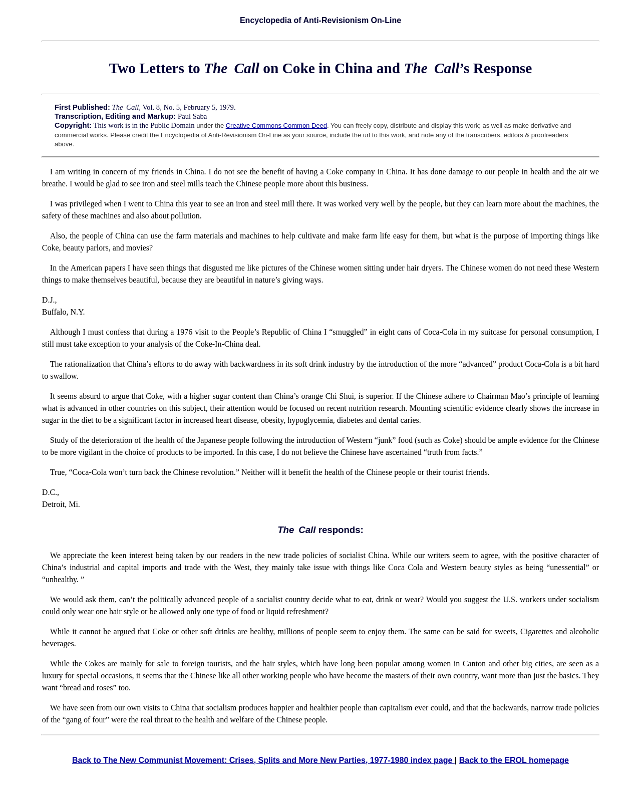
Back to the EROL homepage (514, 760)
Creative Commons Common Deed (276, 125)
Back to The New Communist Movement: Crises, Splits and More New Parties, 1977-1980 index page (263, 760)
